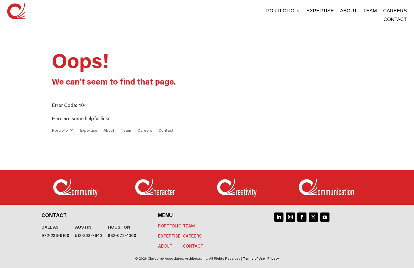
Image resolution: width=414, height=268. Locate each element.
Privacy (273, 258)
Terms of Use (254, 258)
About (348, 11)
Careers (395, 11)
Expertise (320, 11)
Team (370, 11)
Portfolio (280, 11)
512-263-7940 (88, 235)
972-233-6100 (55, 235)
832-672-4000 (122, 235)
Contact (395, 20)
